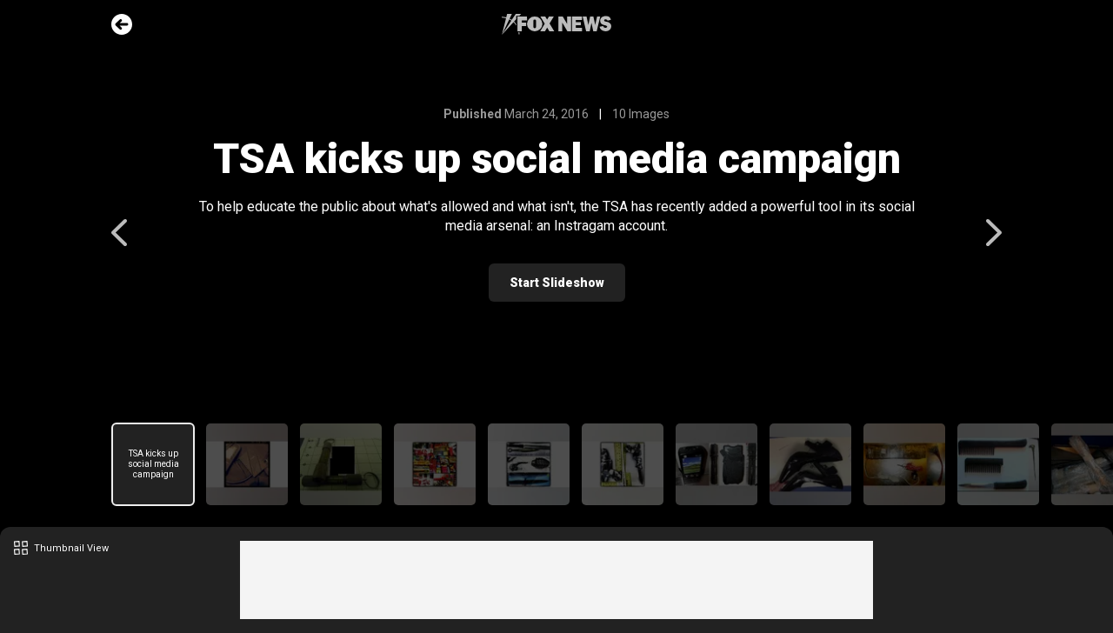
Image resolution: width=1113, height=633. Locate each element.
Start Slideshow (557, 283)
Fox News (556, 24)
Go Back (121, 24)
